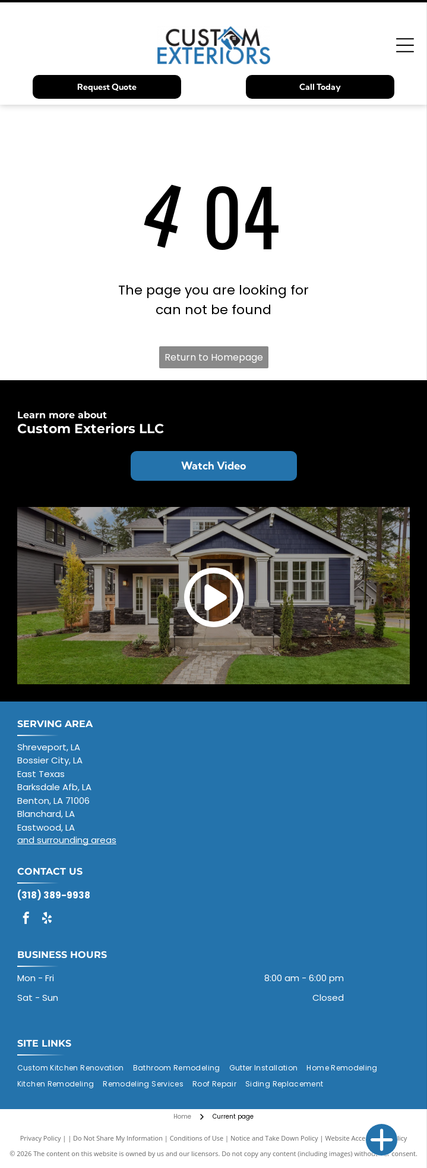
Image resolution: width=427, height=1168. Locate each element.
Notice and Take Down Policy (274, 1137)
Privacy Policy (40, 1137)
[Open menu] (405, 45)
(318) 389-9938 (53, 895)
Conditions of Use (197, 1137)
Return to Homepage (214, 357)
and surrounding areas (66, 840)
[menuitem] (75, 1068)
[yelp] (47, 919)
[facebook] (26, 919)
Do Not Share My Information (118, 1137)
